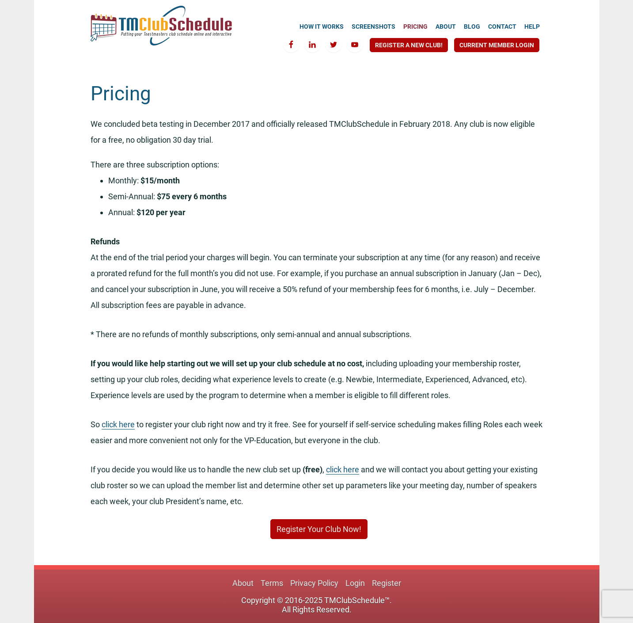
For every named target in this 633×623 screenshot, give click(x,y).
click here (118, 424)
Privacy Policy (314, 583)
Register (386, 583)
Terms (272, 583)
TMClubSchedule (161, 26)
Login (355, 583)
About (243, 583)
